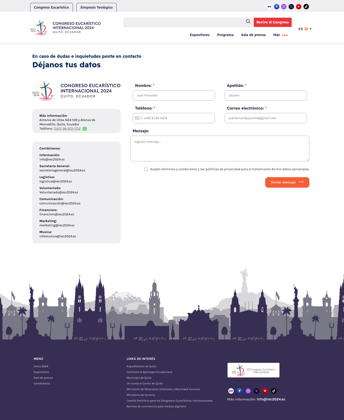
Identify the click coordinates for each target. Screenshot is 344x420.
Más (276, 35)
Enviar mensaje (283, 182)
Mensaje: (141, 130)
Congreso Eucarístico (51, 7)
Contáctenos (42, 383)
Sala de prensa (253, 35)
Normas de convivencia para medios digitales (156, 406)
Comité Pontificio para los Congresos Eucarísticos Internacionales (170, 400)
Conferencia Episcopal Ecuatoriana (149, 372)
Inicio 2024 (41, 366)
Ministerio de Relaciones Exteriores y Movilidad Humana (163, 389)
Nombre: (144, 85)
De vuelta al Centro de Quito (145, 383)
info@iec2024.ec (271, 399)
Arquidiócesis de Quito (141, 366)
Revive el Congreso (273, 22)
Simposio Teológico (96, 7)
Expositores (200, 35)
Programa (225, 35)
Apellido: (237, 85)
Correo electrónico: (247, 108)
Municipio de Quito (139, 377)
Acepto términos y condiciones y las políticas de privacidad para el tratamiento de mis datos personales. (229, 169)
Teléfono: (145, 108)
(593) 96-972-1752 (67, 129)
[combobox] (138, 118)
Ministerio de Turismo (141, 395)
